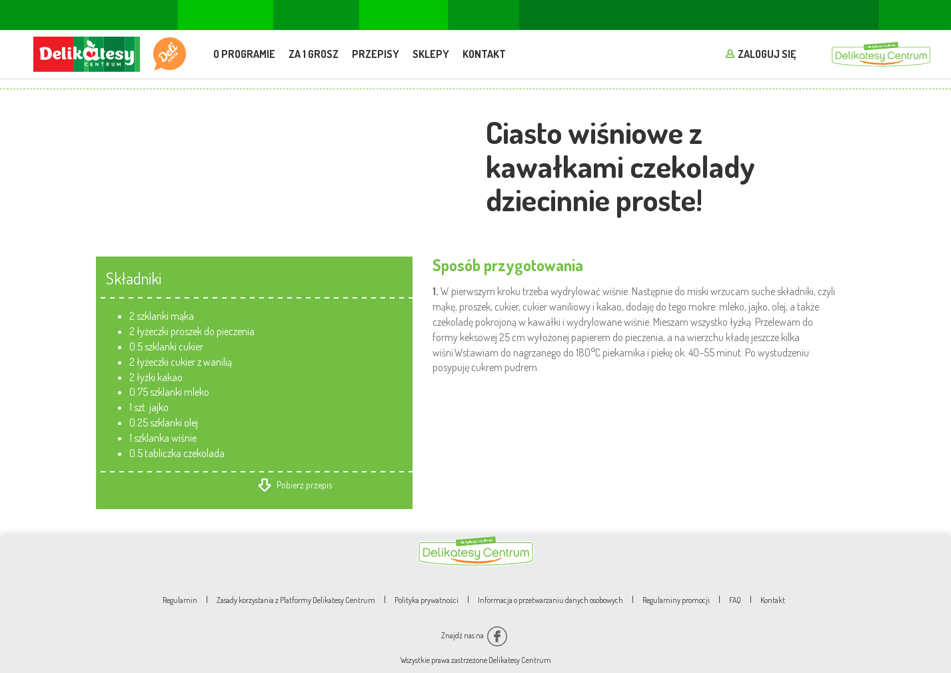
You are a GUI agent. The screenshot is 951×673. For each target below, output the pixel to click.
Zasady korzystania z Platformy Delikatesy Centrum (296, 600)
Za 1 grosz (314, 54)
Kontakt (484, 54)
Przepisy (375, 54)
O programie (244, 54)
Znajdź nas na (474, 635)
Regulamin (180, 600)
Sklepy (431, 54)
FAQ (735, 600)
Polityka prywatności (427, 600)
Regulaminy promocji (676, 600)
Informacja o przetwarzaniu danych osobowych (550, 600)
